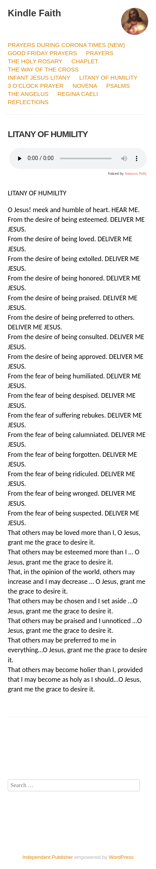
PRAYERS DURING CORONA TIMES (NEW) (66, 45)
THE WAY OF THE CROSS (43, 69)
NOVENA (85, 85)
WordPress (121, 857)
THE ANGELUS (28, 94)
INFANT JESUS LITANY (39, 77)
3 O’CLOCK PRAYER (36, 85)
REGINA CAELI (77, 94)
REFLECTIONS (28, 102)
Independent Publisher (48, 857)
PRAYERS (100, 53)
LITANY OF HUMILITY (108, 77)
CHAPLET (84, 61)
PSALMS (118, 85)
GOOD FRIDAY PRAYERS (42, 53)
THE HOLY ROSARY (35, 61)
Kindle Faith (34, 13)
